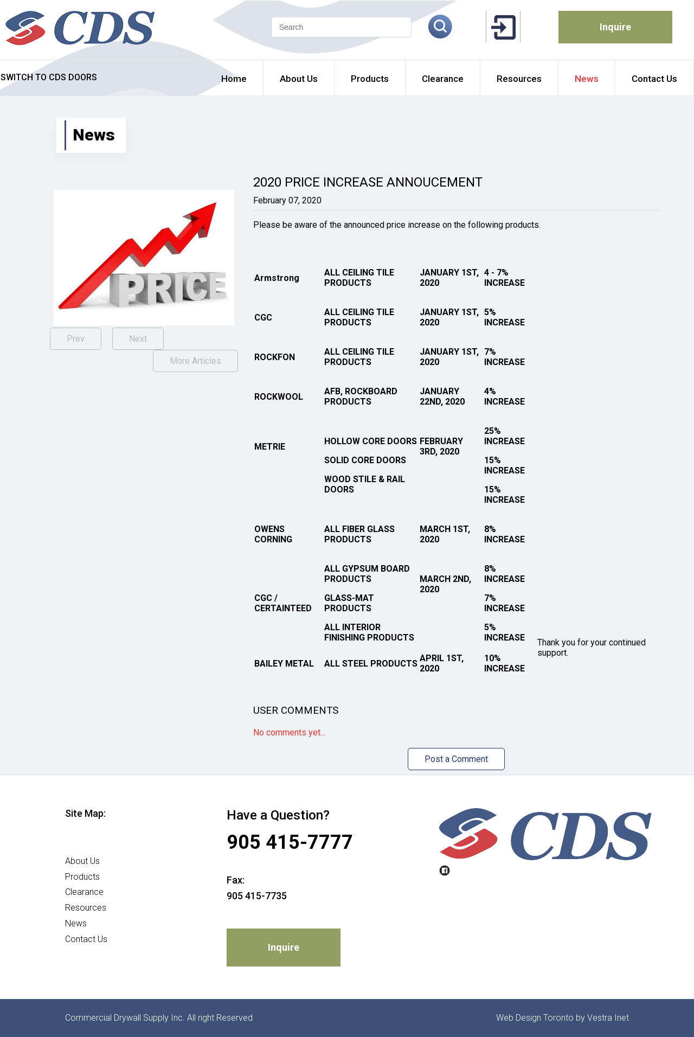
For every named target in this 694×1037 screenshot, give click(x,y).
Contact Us (86, 939)
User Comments (295, 710)
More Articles (195, 361)
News (76, 923)
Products (82, 877)
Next (138, 339)
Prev (76, 339)
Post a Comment (456, 759)
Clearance (84, 892)
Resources (85, 907)
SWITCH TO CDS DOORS (49, 77)
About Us (82, 861)
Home (76, 845)
